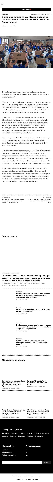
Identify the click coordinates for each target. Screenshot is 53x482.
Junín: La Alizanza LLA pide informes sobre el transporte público (37, 382)
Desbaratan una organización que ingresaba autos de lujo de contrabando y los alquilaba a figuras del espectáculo (33, 327)
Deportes (18, 307)
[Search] (46, 462)
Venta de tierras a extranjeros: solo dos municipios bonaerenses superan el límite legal (32, 342)
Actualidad (5, 14)
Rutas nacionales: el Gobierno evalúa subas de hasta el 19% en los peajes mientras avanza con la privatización (33, 295)
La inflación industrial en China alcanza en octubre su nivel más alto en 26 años (39, 201)
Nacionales (5, 273)
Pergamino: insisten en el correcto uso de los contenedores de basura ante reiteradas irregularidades (14, 412)
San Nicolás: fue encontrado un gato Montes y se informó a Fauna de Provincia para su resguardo (13, 201)
